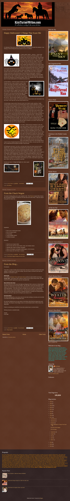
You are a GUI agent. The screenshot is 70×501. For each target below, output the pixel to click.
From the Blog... (11, 264)
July (52, 435)
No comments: (22, 254)
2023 (51, 405)
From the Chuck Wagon (14, 193)
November (53, 420)
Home (24, 334)
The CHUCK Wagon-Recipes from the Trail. (16, 256)
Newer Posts (6, 334)
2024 (51, 403)
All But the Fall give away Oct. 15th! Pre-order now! (18, 480)
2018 (51, 415)
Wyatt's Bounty (23, 277)
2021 (51, 409)
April (52, 437)
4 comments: (21, 183)
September (53, 432)
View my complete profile (53, 373)
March (52, 439)
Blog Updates (10, 329)
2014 (51, 446)
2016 (51, 442)
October (52, 422)
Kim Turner (57, 366)
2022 (51, 407)
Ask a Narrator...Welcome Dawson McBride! (17, 473)
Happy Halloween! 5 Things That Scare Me (22, 33)
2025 (51, 401)
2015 (51, 444)
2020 (51, 411)
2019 (51, 413)
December (53, 418)
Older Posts (42, 334)
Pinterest (32, 196)
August (52, 433)
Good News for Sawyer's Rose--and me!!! (16, 487)
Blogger (41, 498)
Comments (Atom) (11, 337)
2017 (51, 417)
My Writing (9, 185)
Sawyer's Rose (14, 277)
